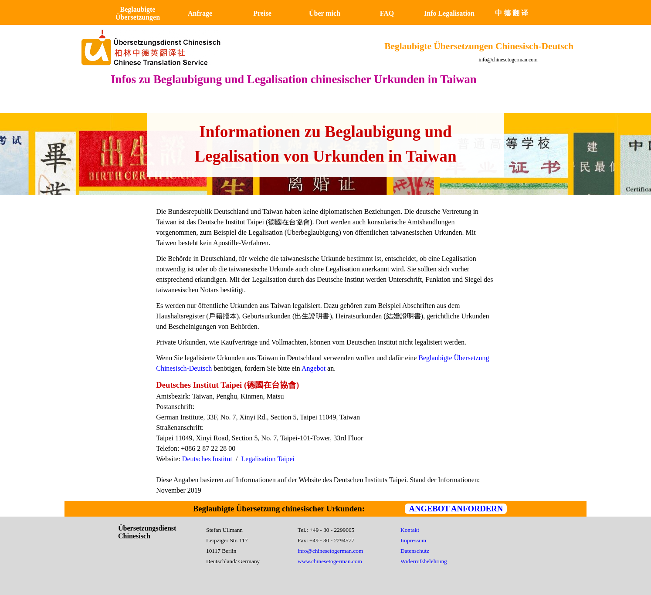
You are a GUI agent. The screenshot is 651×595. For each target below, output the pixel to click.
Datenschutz (414, 551)
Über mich (324, 13)
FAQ (387, 13)
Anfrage (200, 13)
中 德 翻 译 (511, 13)
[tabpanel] (325, 144)
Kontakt (409, 530)
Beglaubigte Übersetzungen (137, 13)
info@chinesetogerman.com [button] (507, 60)
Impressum (413, 540)
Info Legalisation (449, 13)
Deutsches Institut (207, 459)
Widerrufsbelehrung (423, 561)
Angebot (314, 368)
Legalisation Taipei (268, 459)
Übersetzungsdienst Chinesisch (148, 532)
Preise (262, 13)
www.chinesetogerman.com (330, 561)
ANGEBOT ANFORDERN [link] (456, 508)
